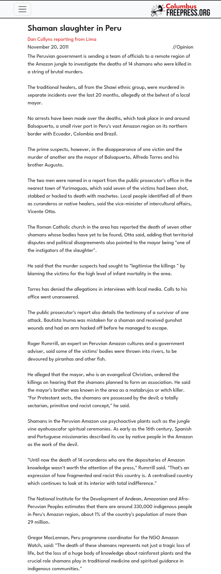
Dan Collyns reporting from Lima (62, 39)
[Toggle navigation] (22, 9)
